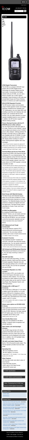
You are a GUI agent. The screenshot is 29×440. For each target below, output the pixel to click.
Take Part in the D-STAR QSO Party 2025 (11, 401)
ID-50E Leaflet (6, 393)
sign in (25, 5)
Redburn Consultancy (18, 436)
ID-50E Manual (6, 395)
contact (22, 5)
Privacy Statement (19, 432)
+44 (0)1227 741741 (20, 8)
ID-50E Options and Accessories (13, 377)
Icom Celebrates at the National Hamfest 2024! (12, 414)
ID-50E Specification (9, 370)
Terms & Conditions (10, 432)
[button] (24, 2)
